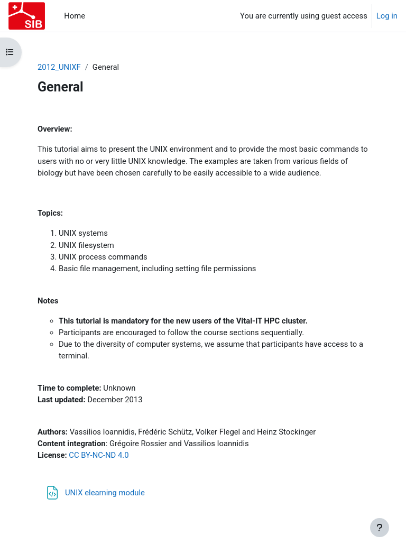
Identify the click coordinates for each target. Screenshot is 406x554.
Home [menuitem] (74, 16)
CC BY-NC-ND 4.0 (98, 455)
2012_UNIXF (59, 67)
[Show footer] (379, 527)
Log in (387, 16)
